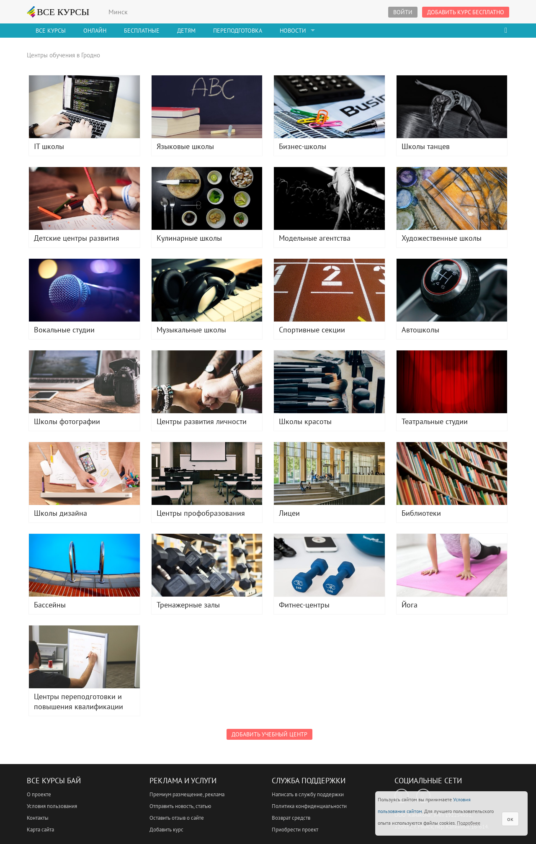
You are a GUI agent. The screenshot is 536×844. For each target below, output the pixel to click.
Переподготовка (237, 30)
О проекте (39, 794)
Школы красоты (329, 381)
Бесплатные (142, 30)
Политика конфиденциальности (309, 806)
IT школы (84, 106)
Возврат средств (291, 817)
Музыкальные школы (207, 290)
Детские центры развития (84, 198)
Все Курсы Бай (54, 780)
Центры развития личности (207, 381)
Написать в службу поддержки (308, 794)
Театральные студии (452, 381)
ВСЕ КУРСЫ (58, 11)
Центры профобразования (207, 473)
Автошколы (452, 290)
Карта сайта (40, 829)
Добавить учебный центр (269, 734)
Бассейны (84, 565)
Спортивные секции (329, 290)
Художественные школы (452, 198)
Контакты (38, 817)
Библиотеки (452, 473)
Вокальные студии (84, 290)
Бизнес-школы (329, 106)
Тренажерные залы (207, 565)
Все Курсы (51, 30)
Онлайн (94, 30)
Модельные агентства (329, 198)
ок (510, 819)
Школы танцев (452, 106)
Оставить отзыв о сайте (176, 817)
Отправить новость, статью (180, 806)
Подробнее (468, 823)
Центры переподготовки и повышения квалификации (84, 656)
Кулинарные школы (207, 198)
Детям (186, 30)
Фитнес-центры (329, 565)
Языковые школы (207, 106)
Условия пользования (52, 806)
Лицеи (329, 473)
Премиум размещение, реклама (186, 794)
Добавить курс (166, 829)
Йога (452, 565)
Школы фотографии (84, 381)
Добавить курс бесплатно (465, 12)
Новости (293, 30)
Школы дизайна (84, 473)
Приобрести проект (295, 829)
